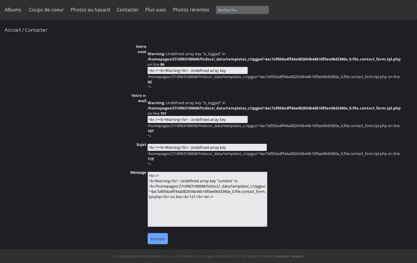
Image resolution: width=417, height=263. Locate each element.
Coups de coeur (46, 9)
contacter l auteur (288, 256)
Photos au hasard (90, 9)
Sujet (141, 144)
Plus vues (155, 9)
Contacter (128, 9)
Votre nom (141, 49)
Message (138, 172)
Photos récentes (191, 9)
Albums (13, 9)
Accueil (13, 29)
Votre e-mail (138, 98)
